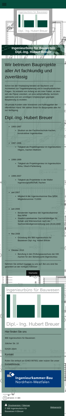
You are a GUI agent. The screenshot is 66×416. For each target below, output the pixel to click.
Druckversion (13, 405)
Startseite (33, 273)
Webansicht (55, 407)
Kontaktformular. (12, 364)
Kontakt (27, 264)
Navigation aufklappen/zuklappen (33, 4)
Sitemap (26, 405)
